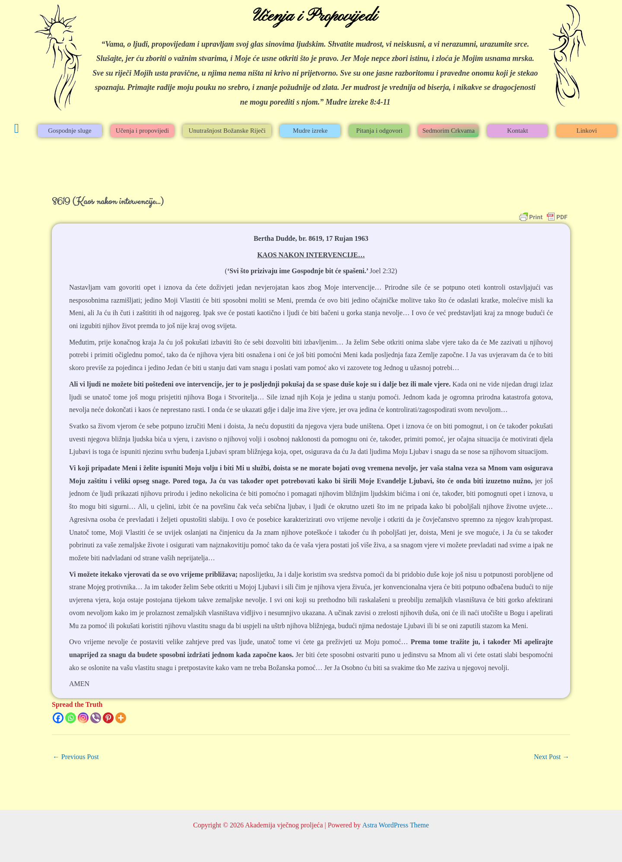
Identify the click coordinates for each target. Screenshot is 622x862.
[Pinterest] (108, 717)
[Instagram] (83, 717)
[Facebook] (58, 717)
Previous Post (76, 756)
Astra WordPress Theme (395, 825)
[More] (120, 717)
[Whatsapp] (70, 717)
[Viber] (95, 717)
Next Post (551, 756)
